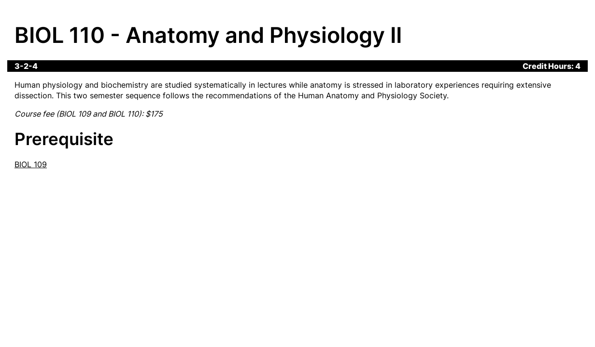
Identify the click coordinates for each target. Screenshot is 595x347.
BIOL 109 (30, 164)
